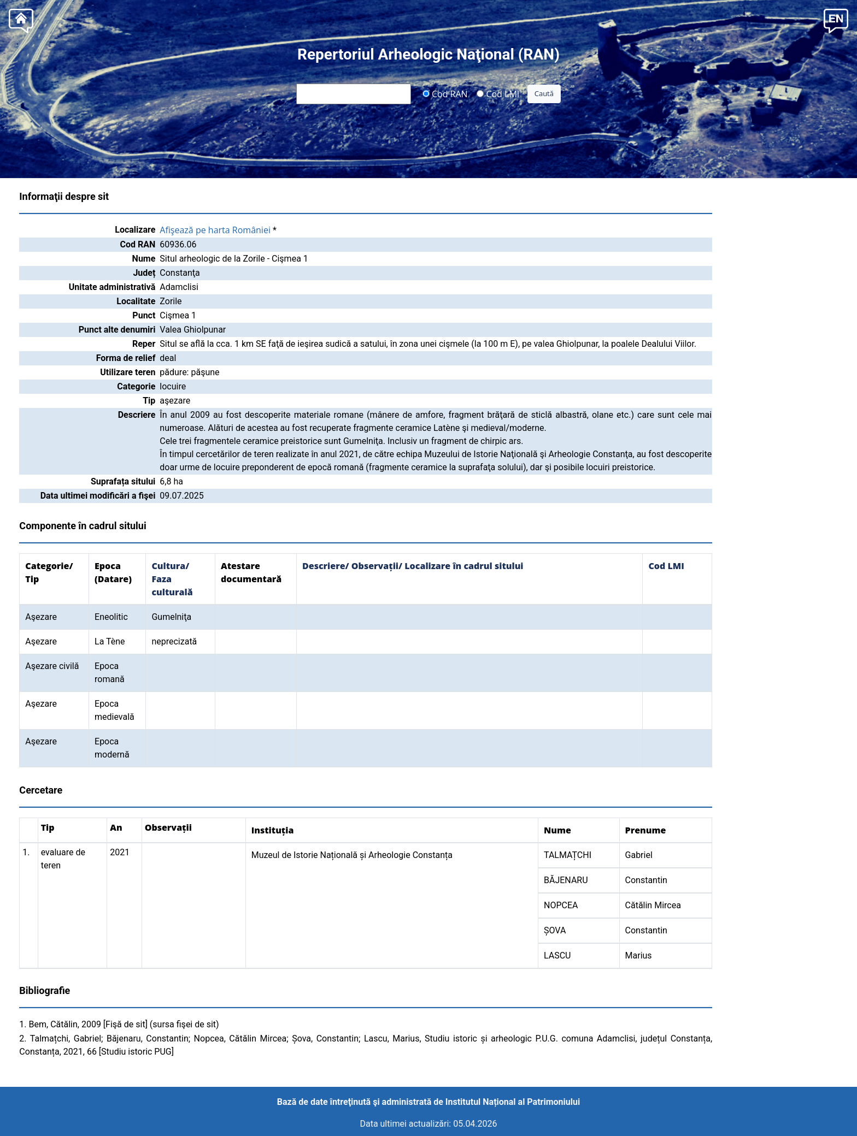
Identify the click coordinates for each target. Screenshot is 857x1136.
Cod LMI (498, 93)
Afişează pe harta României (215, 230)
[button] (836, 20)
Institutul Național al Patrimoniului (512, 1102)
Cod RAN (445, 93)
